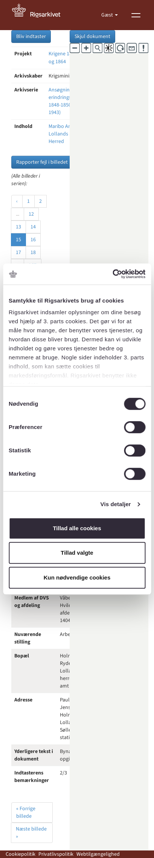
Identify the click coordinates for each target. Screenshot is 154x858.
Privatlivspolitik (55, 854)
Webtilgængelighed (98, 854)
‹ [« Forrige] (17, 201)
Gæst (107, 15)
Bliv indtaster (31, 36)
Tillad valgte (77, 552)
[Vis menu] (136, 15)
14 (33, 227)
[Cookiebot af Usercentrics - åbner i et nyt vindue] (112, 274)
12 (31, 214)
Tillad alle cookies (77, 528)
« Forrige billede (25, 812)
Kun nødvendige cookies (77, 577)
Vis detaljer (116, 504)
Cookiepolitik (20, 854)
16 (33, 239)
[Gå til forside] (40, 15)
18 (33, 252)
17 (18, 252)
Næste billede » (31, 832)
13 (18, 227)
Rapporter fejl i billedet (42, 162)
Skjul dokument (92, 36)
